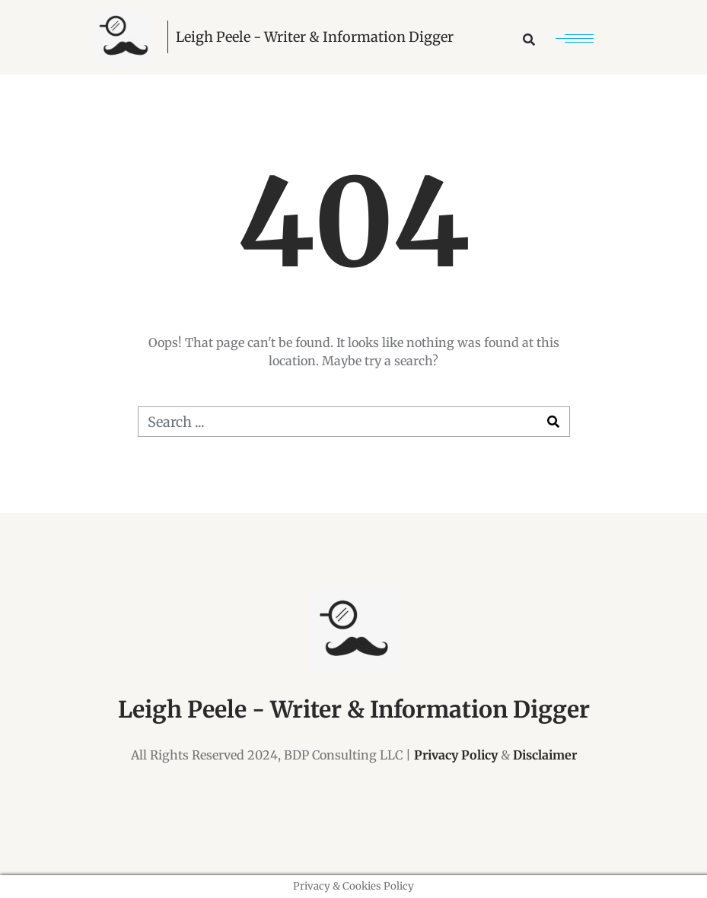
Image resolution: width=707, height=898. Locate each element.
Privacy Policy (456, 755)
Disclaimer (545, 755)
